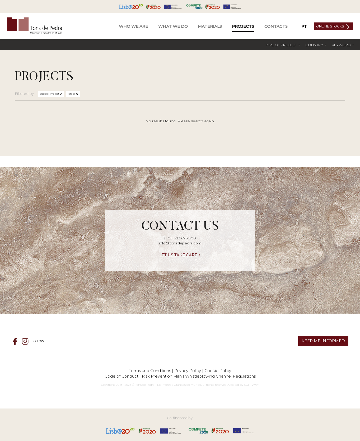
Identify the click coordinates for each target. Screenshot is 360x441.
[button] (282, 45)
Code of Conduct (121, 376)
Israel (72, 93)
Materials (210, 26)
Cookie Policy (217, 370)
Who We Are (133, 26)
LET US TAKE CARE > (180, 255)
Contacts (276, 26)
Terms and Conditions (150, 370)
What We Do (173, 26)
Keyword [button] (342, 45)
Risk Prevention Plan (162, 376)
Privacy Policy (187, 370)
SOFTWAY (251, 385)
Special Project (50, 93)
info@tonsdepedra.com (180, 243)
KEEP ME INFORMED (323, 340)
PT (304, 26)
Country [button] (314, 45)
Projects (243, 26)
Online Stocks (330, 26)
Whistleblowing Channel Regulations (220, 376)
